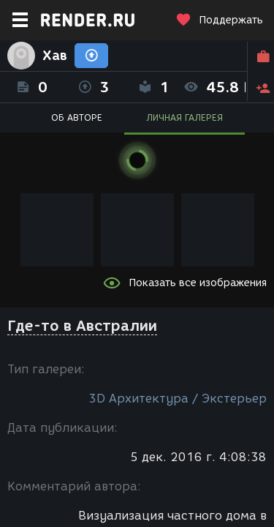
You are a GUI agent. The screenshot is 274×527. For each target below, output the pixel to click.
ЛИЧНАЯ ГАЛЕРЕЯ (184, 117)
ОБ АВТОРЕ (76, 117)
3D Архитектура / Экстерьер (177, 398)
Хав (54, 56)
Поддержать (219, 20)
